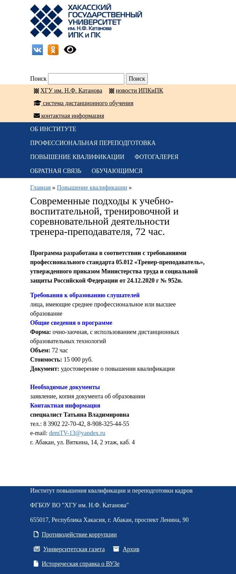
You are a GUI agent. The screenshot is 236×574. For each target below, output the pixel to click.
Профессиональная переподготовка (93, 143)
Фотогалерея (156, 157)
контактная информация (69, 115)
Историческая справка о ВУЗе (77, 563)
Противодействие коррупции (75, 534)
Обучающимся (117, 171)
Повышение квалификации (77, 157)
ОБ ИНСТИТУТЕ (53, 129)
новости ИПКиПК (139, 90)
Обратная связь (55, 171)
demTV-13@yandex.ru (77, 433)
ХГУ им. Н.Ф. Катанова (72, 90)
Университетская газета (69, 549)
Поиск (38, 78)
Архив (126, 549)
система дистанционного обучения (83, 103)
